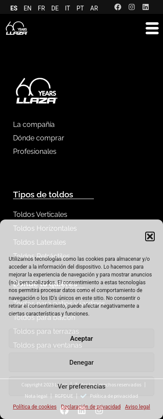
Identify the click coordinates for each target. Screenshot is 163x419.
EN (28, 8)
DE (55, 8)
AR (94, 8)
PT (80, 8)
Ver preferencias (81, 386)
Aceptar (81, 339)
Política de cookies (35, 407)
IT (67, 8)
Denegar (81, 362)
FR (41, 8)
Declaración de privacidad (90, 407)
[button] (150, 236)
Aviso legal (137, 407)
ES (14, 8)
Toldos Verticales (40, 214)
